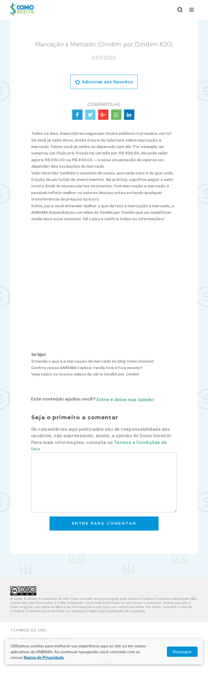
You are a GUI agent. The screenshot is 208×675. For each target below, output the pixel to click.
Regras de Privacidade (44, 657)
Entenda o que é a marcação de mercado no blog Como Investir (92, 361)
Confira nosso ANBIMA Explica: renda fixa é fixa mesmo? (87, 367)
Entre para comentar (104, 523)
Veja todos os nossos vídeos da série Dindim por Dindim (85, 374)
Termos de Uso (28, 630)
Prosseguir (182, 651)
